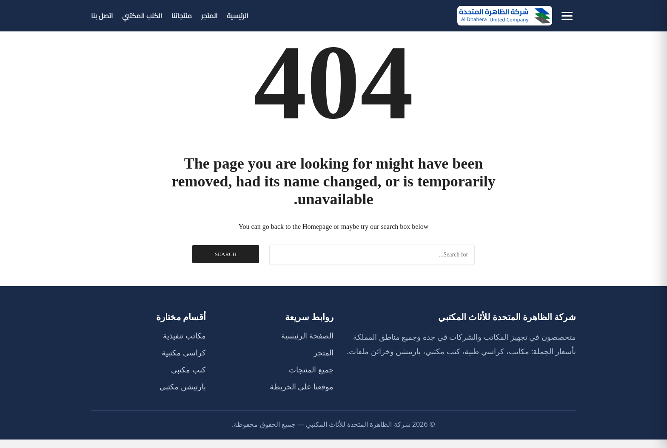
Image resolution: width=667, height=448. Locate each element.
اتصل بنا (102, 15)
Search (226, 254)
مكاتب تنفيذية (184, 335)
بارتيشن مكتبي (183, 386)
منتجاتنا (181, 15)
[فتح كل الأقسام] (567, 15)
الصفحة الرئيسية (307, 335)
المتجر (209, 15)
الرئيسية (237, 15)
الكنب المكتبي (142, 15)
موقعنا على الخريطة (302, 386)
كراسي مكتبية (184, 352)
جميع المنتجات (311, 369)
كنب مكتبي (188, 369)
